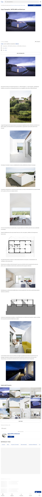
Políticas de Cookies (23, 5)
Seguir (11, 436)
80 (5, 48)
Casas (2, 44)
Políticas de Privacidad (17, 5)
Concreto (3, 444)
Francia (17, 44)
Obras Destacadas (24, 444)
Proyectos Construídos (15, 444)
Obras (8, 444)
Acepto (34, 5)
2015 (6, 50)
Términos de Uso (13, 5)
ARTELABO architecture (14, 434)
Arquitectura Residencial (33, 444)
